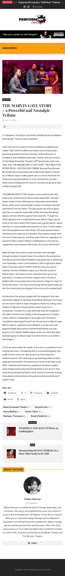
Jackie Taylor (33, 411)
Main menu (10, 48)
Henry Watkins (12, 411)
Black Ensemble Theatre (17, 407)
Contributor (33, 503)
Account (38, 7)
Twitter (32, 543)
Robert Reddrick (41, 416)
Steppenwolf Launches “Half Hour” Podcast (39, 2)
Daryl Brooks (43, 407)
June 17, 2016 (10, 120)
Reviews (6, 100)
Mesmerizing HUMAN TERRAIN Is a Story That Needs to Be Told (38, 452)
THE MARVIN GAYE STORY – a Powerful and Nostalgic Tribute (27, 110)
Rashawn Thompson (15, 416)
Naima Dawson (32, 499)
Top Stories (7, 2)
